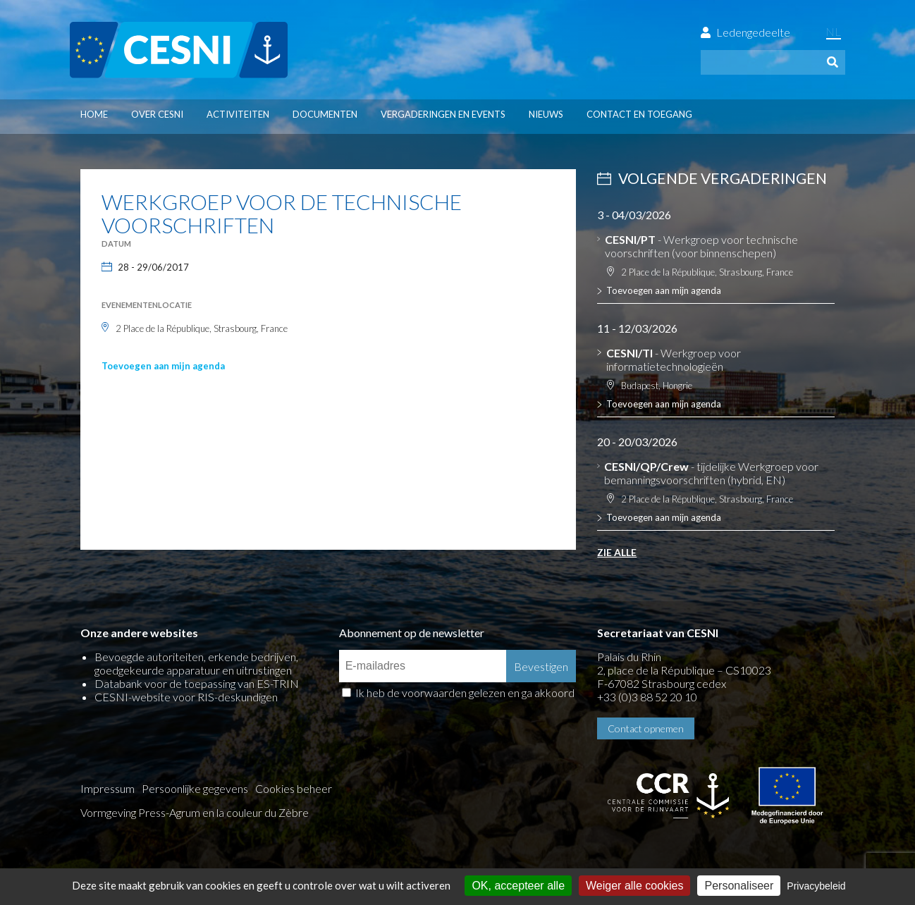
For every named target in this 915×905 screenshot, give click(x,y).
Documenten (325, 114)
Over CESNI (157, 114)
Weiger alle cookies (634, 886)
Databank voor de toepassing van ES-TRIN (196, 683)
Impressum (107, 788)
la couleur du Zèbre (262, 812)
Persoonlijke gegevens (195, 788)
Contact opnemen (646, 728)
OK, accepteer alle (518, 886)
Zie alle (617, 552)
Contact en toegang (639, 114)
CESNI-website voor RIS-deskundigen (186, 696)
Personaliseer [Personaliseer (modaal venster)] (738, 886)
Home (94, 114)
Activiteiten (238, 114)
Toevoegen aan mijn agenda (163, 365)
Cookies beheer (293, 788)
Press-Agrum (169, 812)
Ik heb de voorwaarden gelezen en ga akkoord (465, 692)
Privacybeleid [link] (816, 886)
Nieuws (546, 114)
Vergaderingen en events (443, 114)
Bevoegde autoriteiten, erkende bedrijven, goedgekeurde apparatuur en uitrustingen (196, 663)
